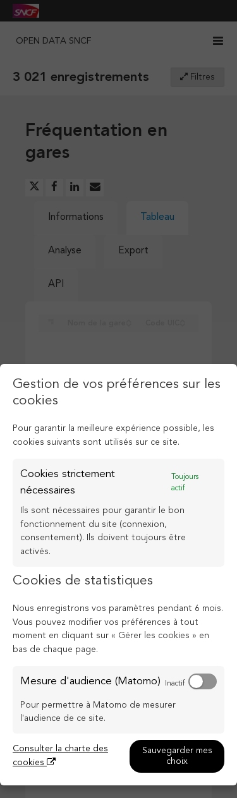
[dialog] (118, 574)
